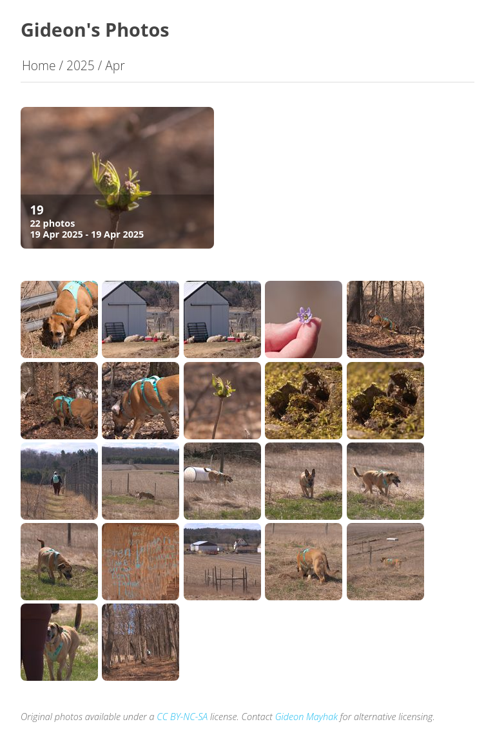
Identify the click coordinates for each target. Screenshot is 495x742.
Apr (114, 65)
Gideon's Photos (95, 29)
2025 (80, 65)
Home (39, 65)
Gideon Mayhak (306, 716)
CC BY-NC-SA (182, 716)
